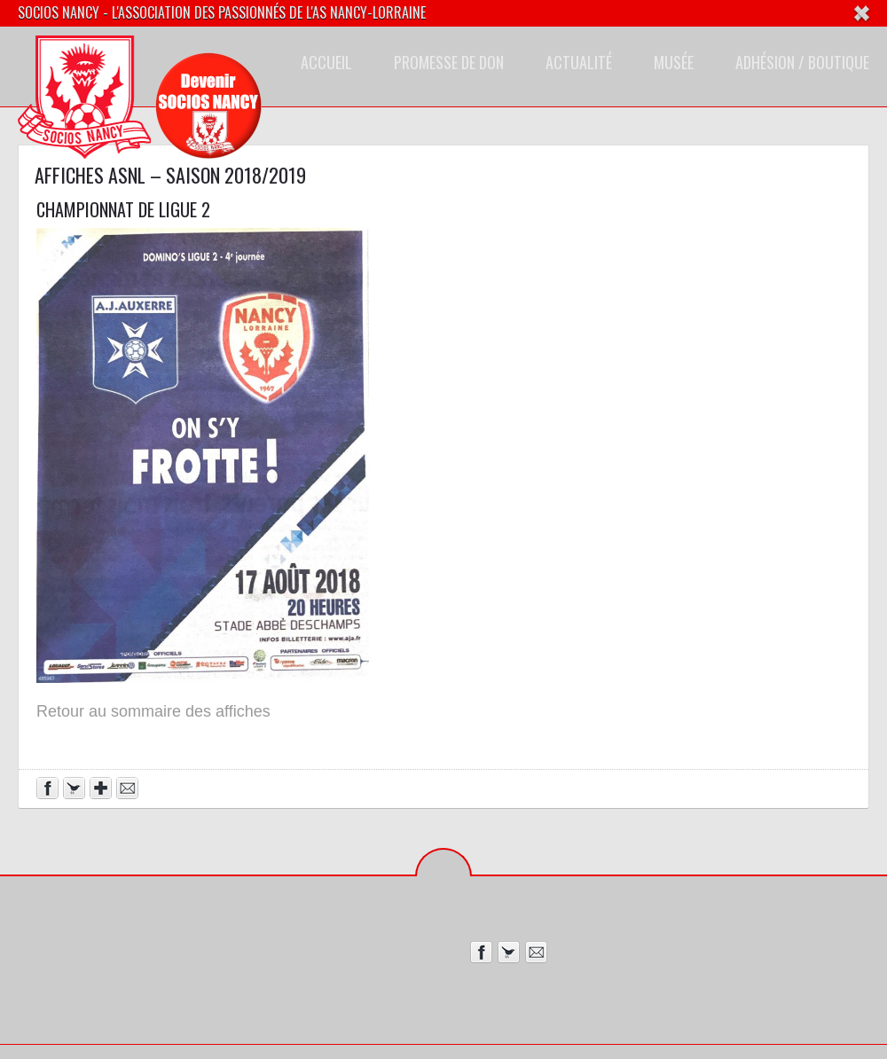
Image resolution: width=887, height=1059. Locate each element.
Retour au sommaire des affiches (153, 711)
